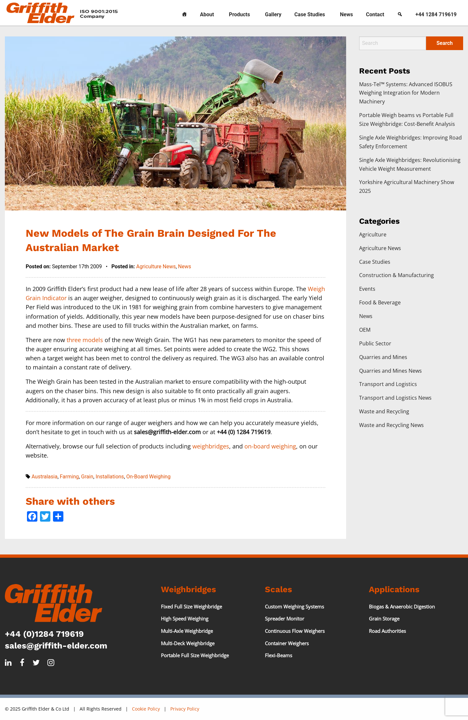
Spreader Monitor (284, 618)
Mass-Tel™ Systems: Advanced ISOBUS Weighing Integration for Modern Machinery (405, 93)
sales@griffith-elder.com (56, 645)
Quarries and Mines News (390, 370)
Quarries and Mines (383, 357)
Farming (69, 476)
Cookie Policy (146, 709)
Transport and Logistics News (395, 397)
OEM (364, 329)
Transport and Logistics (388, 384)
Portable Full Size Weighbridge (195, 655)
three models (85, 340)
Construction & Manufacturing (396, 275)
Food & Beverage (380, 302)
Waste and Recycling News (391, 425)
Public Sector (375, 343)
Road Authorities (387, 631)
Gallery (273, 14)
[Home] (184, 13)
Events (367, 288)
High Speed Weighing (184, 618)
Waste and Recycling (384, 411)
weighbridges (210, 446)
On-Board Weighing (148, 476)
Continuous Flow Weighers (295, 631)
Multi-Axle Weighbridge (187, 631)
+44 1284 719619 (436, 14)
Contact (375, 14)
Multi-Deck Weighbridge (187, 643)
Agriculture (372, 234)
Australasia (45, 476)
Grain (87, 476)
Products (239, 14)
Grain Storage (384, 618)
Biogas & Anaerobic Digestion (402, 606)
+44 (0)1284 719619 (44, 634)
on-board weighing (270, 446)
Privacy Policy (184, 709)
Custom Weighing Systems (294, 606)
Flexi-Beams (278, 655)
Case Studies (309, 14)
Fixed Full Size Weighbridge (191, 606)
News (346, 14)
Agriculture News (156, 266)
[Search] (400, 13)
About (207, 14)
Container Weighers (287, 643)
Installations (110, 476)
